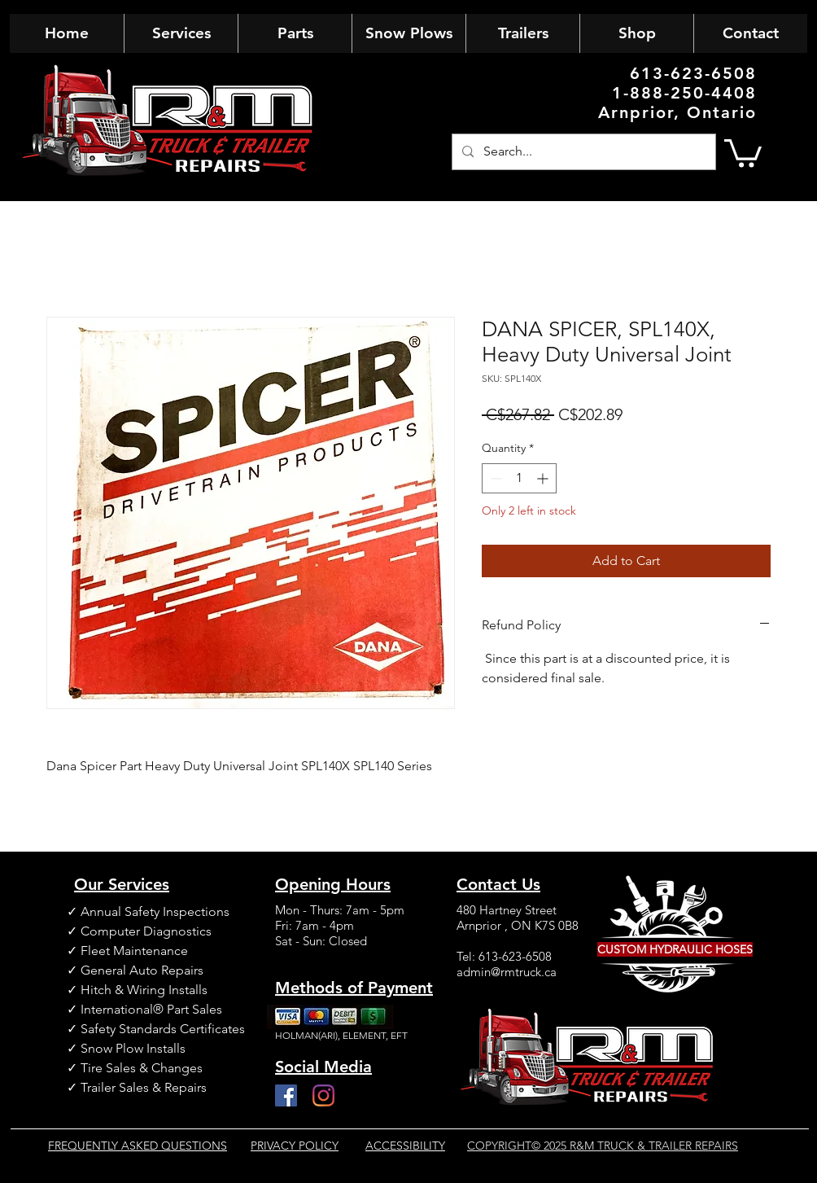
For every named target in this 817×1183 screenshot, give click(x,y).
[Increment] (544, 478)
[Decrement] (494, 478)
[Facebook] (286, 1095)
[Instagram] (323, 1095)
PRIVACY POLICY (295, 1145)
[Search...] (582, 151)
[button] (743, 152)
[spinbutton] (519, 478)
